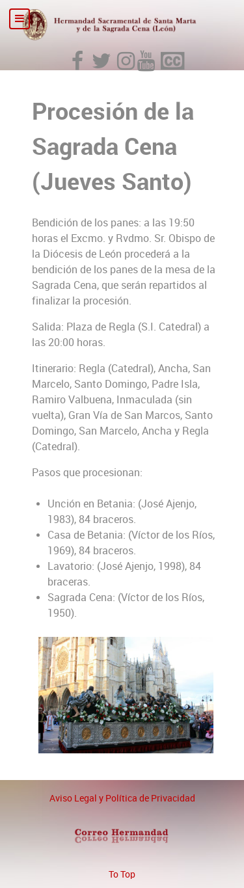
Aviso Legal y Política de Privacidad (122, 798)
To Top (122, 874)
